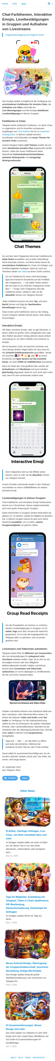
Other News (27, 790)
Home (5, 3)
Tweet (24, 778)
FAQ (14, 3)
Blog (20, 1058)
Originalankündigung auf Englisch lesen (24, 35)
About (14, 1058)
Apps (23, 3)
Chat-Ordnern (24, 131)
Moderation (38, 1058)
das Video (22, 271)
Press (28, 1058)
